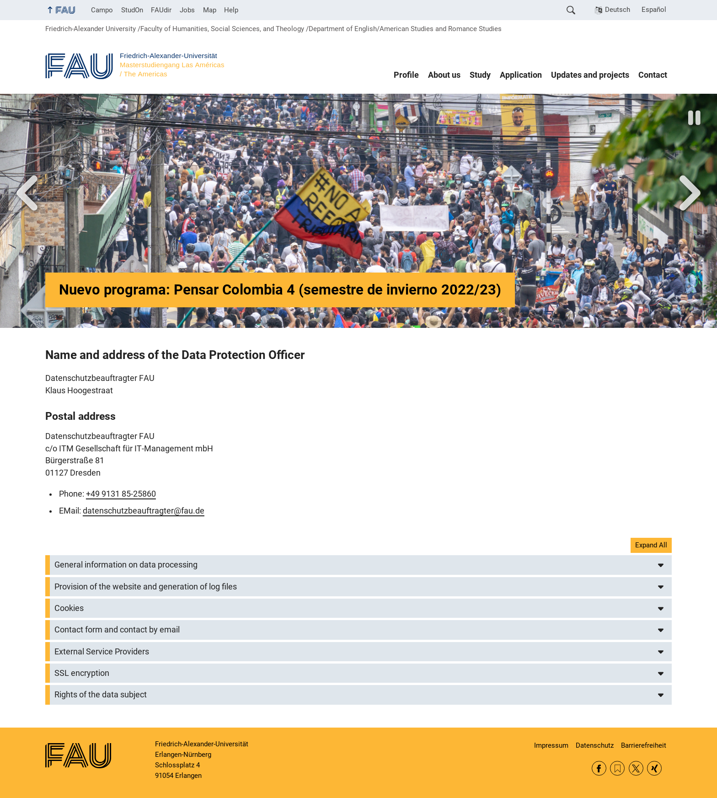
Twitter (636, 768)
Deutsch (617, 9)
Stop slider (695, 118)
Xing (654, 768)
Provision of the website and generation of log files (145, 586)
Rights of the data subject (100, 694)
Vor (27, 193)
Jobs (187, 10)
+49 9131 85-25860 (121, 493)
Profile (406, 75)
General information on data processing (126, 564)
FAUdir (161, 10)
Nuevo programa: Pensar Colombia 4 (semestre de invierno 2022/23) (280, 289)
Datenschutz (595, 745)
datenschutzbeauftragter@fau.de (143, 510)
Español (654, 9)
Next (690, 193)
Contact (652, 75)
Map (209, 10)
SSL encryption (81, 673)
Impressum (551, 745)
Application (521, 75)
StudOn (132, 10)
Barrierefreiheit (643, 745)
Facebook (599, 768)
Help (231, 10)
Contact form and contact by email (117, 629)
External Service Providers (101, 651)
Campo (102, 10)
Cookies (69, 608)
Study (480, 75)
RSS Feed (617, 768)
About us (444, 75)
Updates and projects (590, 75)
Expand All (651, 545)
